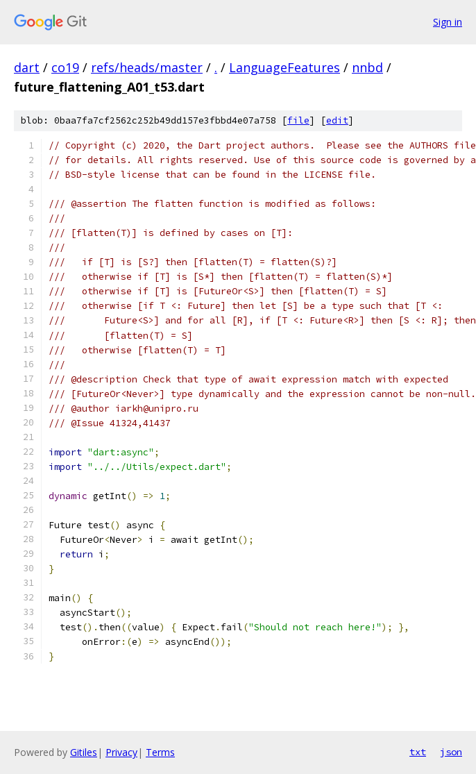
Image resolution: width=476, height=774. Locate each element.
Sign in (447, 21)
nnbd (367, 67)
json (451, 752)
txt (417, 752)
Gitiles (83, 752)
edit (337, 120)
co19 (65, 67)
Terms (160, 752)
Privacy (121, 752)
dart (27, 67)
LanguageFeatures (284, 67)
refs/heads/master (147, 67)
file (298, 120)
